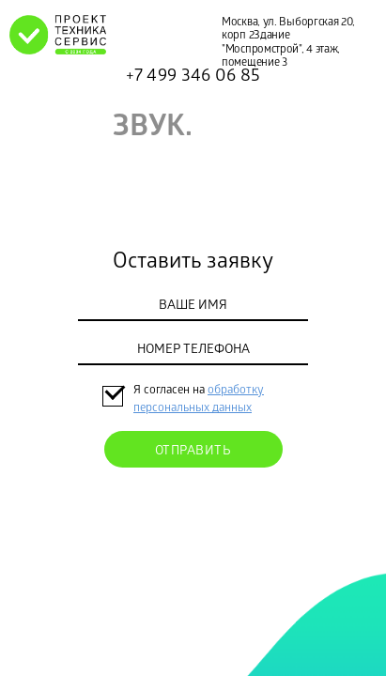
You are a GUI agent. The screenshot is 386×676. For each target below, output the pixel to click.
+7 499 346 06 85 (193, 77)
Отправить (193, 452)
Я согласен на (170, 391)
